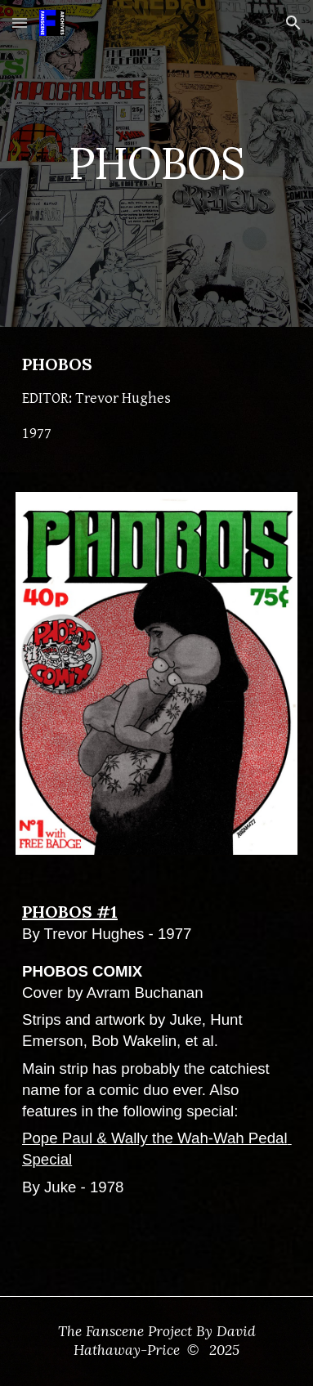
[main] (156, 163)
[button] (19, 22)
